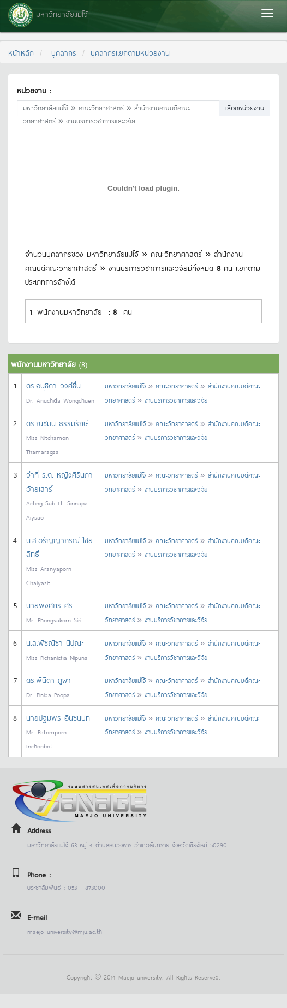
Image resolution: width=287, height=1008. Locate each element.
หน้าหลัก (21, 52)
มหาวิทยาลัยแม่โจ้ (125, 385)
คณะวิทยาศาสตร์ (177, 385)
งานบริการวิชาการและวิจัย (176, 399)
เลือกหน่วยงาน (244, 107)
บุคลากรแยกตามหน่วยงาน (130, 52)
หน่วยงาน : (34, 90)
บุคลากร (63, 52)
